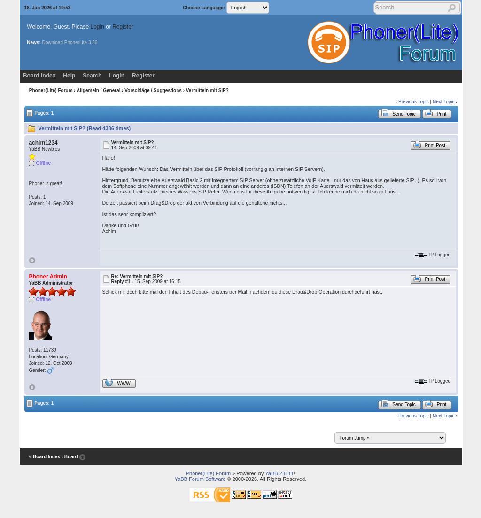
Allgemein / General (98, 90)
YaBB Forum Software (200, 479)
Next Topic (444, 101)
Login (97, 26)
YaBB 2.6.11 (279, 473)
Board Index (39, 75)
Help (69, 75)
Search (92, 75)
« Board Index (44, 456)
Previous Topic (413, 101)
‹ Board (70, 456)
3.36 (92, 42)
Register (122, 26)
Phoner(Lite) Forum (51, 90)
